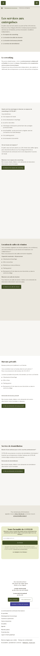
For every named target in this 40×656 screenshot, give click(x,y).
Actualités (4, 623)
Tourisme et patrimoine (7, 618)
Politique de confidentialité (20, 549)
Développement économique (10, 8)
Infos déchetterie (26, 599)
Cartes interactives (6, 621)
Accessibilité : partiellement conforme (11, 642)
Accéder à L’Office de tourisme (20, 604)
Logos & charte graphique (8, 634)
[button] (3, 3)
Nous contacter (13, 599)
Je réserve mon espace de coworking (13, 167)
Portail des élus (5, 632)
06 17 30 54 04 (19, 514)
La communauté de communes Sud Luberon (13, 610)
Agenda (3, 626)
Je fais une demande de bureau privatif (13, 406)
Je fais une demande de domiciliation (13, 471)
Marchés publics (5, 629)
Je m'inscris (20, 542)
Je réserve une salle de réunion (11, 286)
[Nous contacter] (36, 3)
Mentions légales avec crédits (9, 640)
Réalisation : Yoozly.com (29, 642)
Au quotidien (4, 613)
